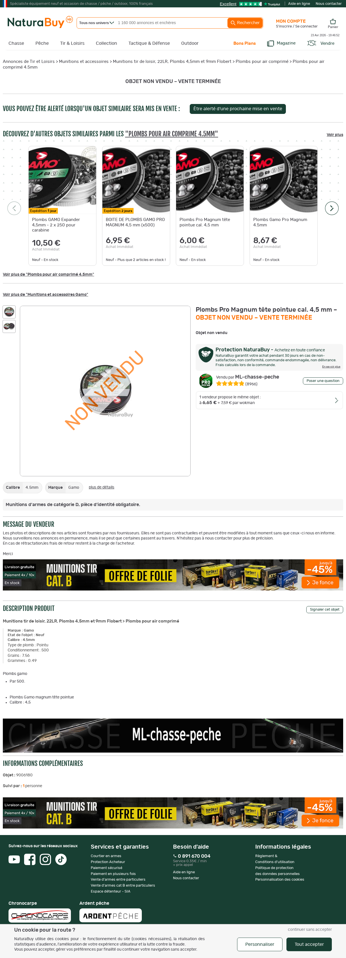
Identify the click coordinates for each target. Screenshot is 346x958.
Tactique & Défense (149, 43)
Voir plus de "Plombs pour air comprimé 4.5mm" (48, 275)
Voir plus (335, 135)
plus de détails (101, 487)
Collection (106, 43)
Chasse (16, 43)
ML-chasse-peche (247, 377)
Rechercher (245, 23)
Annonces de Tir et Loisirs (29, 62)
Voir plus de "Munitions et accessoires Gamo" (45, 295)
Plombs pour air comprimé (262, 62)
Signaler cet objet (324, 609)
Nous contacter (329, 4)
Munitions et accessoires (84, 62)
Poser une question (323, 381)
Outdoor (190, 43)
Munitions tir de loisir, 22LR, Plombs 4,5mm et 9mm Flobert (172, 62)
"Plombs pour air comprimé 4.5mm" (171, 134)
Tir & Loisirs (72, 43)
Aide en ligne (299, 4)
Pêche (42, 43)
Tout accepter (309, 944)
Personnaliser (259, 944)
